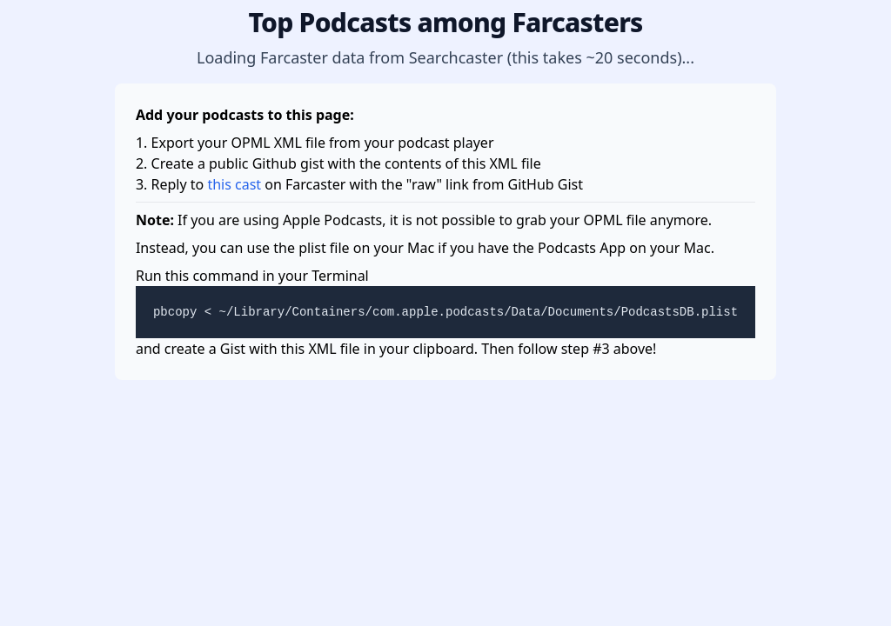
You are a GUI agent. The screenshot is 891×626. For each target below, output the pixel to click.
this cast (234, 184)
